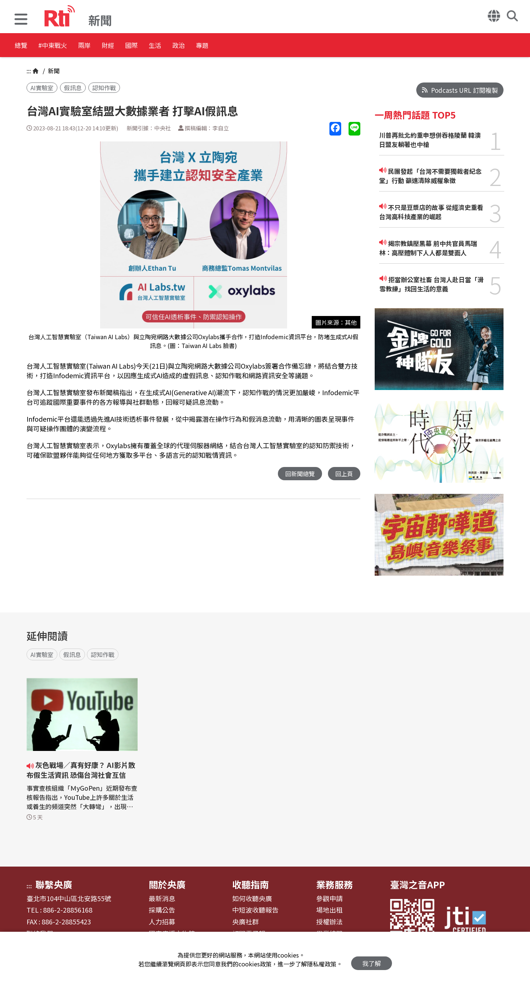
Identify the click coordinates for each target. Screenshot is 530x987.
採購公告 (162, 910)
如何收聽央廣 (252, 899)
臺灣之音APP (417, 884)
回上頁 (343, 473)
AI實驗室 (42, 87)
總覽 (22, 46)
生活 (206, 46)
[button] (21, 20)
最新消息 (162, 899)
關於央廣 (167, 884)
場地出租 (329, 910)
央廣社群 (245, 922)
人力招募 (162, 922)
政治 (240, 46)
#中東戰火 (65, 46)
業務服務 (334, 884)
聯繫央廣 (53, 884)
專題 (273, 46)
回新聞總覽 (298, 473)
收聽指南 (250, 884)
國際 (173, 46)
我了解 (371, 959)
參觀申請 (329, 899)
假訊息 (73, 87)
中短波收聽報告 (255, 910)
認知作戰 (104, 87)
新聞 (53, 70)
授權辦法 (329, 922)
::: (28, 70)
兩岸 (107, 46)
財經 (140, 46)
